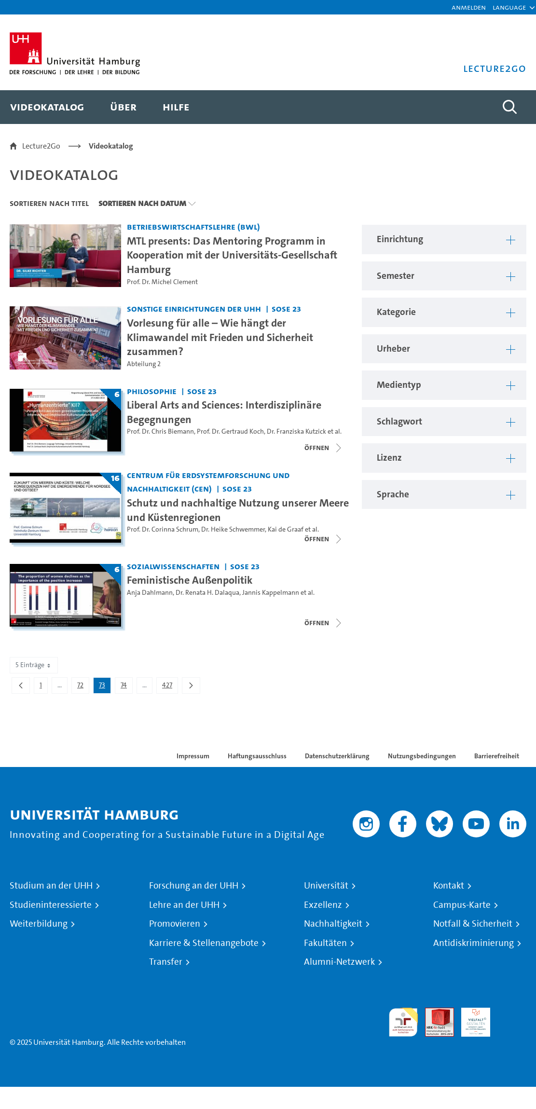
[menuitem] (47, 107)
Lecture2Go (41, 146)
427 (170, 687)
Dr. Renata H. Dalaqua (207, 592)
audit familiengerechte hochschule (403, 1022)
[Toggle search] (509, 107)
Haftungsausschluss (257, 756)
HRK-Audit (470, 1019)
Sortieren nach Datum (142, 203)
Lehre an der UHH (184, 905)
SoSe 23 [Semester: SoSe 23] (286, 308)
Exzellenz (323, 905)
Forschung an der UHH (193, 885)
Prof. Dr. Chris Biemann (160, 431)
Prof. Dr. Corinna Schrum (162, 529)
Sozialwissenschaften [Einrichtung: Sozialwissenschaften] (173, 566)
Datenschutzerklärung (337, 756)
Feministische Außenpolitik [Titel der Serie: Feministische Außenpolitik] (190, 580)
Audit (434, 1013)
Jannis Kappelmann (270, 592)
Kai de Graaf (285, 529)
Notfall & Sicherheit (472, 923)
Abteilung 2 (144, 364)
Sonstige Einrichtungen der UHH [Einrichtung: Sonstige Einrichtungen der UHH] (194, 308)
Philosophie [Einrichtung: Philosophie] (152, 391)
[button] (509, 7)
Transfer (165, 962)
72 (83, 687)
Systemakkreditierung (511, 1013)
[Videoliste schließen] (324, 447)
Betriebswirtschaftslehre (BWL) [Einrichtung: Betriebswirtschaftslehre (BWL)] (193, 226)
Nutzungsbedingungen (422, 756)
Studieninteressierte (51, 905)
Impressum (193, 756)
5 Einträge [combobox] (33, 665)
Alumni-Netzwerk (339, 962)
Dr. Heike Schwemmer (233, 529)
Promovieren (174, 923)
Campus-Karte (462, 905)
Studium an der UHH (51, 885)
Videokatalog (111, 146)
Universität (326, 885)
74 (126, 687)
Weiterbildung (39, 923)
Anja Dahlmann (150, 592)
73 (104, 687)
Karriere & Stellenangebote (204, 943)
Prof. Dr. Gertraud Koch (230, 431)
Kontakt (448, 885)
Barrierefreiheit (496, 756)
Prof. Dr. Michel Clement (162, 282)
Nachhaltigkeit (333, 923)
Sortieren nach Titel (49, 203)
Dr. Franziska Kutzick (296, 431)
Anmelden (469, 7)
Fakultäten (325, 943)
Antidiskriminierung (473, 943)
